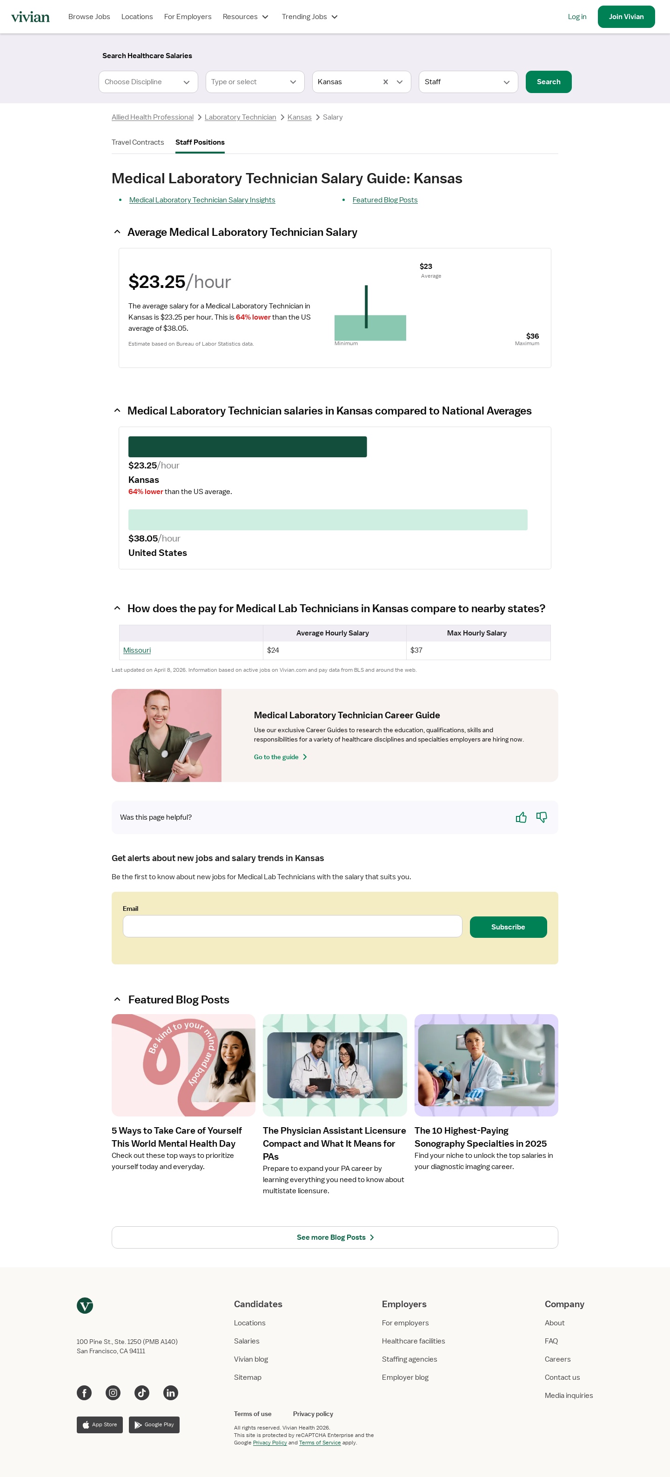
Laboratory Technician (240, 117)
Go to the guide (282, 756)
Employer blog (405, 1377)
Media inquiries (569, 1395)
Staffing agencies (409, 1359)
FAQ (551, 1341)
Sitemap (247, 1377)
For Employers (188, 16)
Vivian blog (251, 1359)
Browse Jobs (89, 16)
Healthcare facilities (413, 1341)
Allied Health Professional (153, 117)
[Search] (147, 55)
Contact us (562, 1377)
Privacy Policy (270, 1442)
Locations (137, 16)
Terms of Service (320, 1442)
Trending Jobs (311, 16)
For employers (405, 1323)
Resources (247, 16)
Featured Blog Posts (385, 200)
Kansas (300, 117)
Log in (577, 16)
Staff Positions (200, 142)
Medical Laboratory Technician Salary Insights (202, 200)
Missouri (137, 650)
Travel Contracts (138, 142)
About (555, 1323)
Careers (558, 1359)
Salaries (247, 1341)
